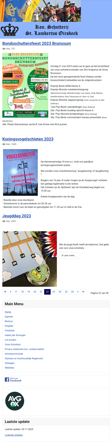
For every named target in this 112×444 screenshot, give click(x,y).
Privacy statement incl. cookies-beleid (24, 349)
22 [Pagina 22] (47, 291)
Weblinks (9, 367)
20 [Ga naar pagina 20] (35, 291)
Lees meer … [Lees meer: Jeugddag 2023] (69, 255)
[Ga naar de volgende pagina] (78, 292)
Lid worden (10, 339)
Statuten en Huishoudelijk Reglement (24, 358)
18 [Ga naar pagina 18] (22, 291)
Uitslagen (10, 363)
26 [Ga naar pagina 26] (72, 291)
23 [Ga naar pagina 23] (53, 291)
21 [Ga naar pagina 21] (41, 291)
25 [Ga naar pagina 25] (66, 291)
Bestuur (9, 321)
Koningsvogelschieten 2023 (28, 139)
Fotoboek (10, 330)
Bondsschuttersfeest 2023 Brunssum (36, 43)
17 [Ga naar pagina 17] (16, 291)
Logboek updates (14, 435)
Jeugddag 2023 (16, 215)
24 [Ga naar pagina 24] (60, 291)
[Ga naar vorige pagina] (10, 292)
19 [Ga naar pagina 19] (28, 291)
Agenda (9, 316)
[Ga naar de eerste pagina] (5, 292)
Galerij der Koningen (15, 335)
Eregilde (9, 326)
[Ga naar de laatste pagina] (83, 292)
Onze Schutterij (13, 344)
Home (8, 312)
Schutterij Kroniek (14, 353)
